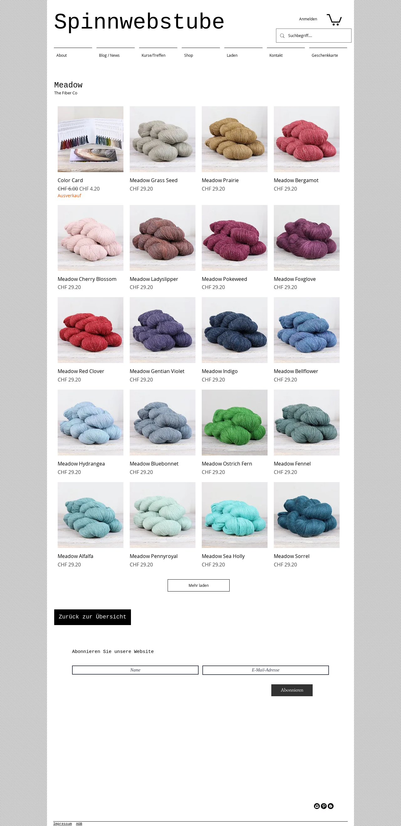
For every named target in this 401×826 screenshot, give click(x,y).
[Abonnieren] (292, 690)
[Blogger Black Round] (331, 806)
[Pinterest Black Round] (324, 806)
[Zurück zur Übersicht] (92, 617)
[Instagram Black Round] (317, 806)
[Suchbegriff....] (313, 35)
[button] (334, 19)
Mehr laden (199, 585)
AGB (79, 824)
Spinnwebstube (139, 22)
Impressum (62, 824)
